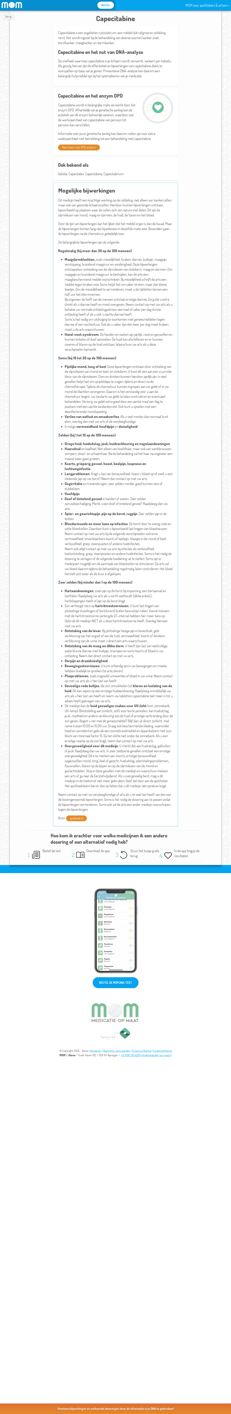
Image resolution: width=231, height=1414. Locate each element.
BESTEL (105, 5)
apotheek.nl (76, 818)
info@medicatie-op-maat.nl (156, 1055)
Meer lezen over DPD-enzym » (79, 147)
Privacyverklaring (141, 1051)
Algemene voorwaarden (116, 1051)
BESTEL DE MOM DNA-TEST (115, 982)
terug (8, 16)
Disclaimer (95, 1051)
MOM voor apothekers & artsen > (207, 5)
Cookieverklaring (162, 1051)
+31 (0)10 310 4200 (131, 1055)
